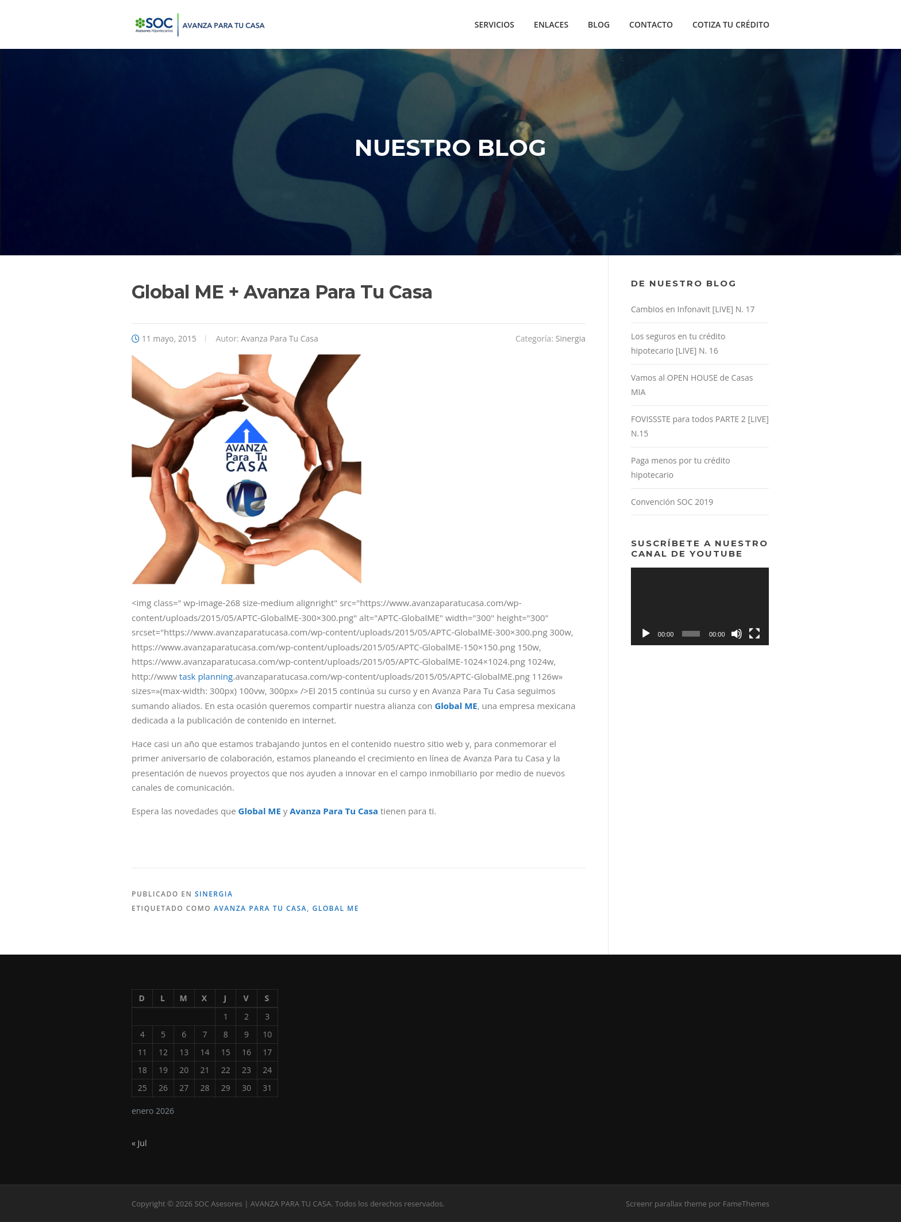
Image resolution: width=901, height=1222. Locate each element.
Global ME (335, 908)
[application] (700, 606)
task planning (206, 676)
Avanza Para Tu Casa (279, 338)
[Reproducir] (646, 633)
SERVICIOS (494, 24)
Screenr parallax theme (666, 1203)
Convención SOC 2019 (672, 501)
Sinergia (571, 338)
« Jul (139, 1142)
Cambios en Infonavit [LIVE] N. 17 (693, 309)
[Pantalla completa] (754, 633)
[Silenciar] (736, 633)
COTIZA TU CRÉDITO (730, 24)
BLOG (599, 24)
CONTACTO (651, 24)
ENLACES (551, 24)
